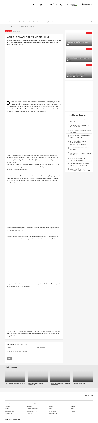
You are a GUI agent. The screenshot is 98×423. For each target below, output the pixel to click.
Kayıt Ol (7, 409)
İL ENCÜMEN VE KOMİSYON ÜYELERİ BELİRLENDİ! (79, 154)
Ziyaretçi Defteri (53, 413)
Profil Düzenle (52, 411)
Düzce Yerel (9, 31)
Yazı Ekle (29, 413)
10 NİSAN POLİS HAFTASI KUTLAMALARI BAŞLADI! (76, 159)
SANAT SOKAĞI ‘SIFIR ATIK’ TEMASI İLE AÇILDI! (79, 131)
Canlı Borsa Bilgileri (32, 404)
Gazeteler (7, 406)
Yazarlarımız (8, 413)
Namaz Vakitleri (9, 411)
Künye (50, 409)
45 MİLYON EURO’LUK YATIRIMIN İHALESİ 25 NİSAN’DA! (79, 136)
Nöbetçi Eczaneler (32, 411)
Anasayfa (7, 404)
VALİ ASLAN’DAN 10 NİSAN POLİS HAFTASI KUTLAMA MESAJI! (78, 164)
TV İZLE (26, 4)
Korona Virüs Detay (32, 409)
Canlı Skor (51, 404)
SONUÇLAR (44, 4)
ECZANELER (54, 4)
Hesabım (29, 406)
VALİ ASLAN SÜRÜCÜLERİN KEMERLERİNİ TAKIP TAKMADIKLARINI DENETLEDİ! (78, 142)
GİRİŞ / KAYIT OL (86, 4)
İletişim (51, 406)
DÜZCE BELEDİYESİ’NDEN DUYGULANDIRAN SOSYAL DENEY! (79, 170)
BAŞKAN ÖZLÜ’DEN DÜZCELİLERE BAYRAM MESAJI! (79, 126)
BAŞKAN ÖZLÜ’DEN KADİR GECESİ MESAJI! (79, 120)
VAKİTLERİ (64, 4)
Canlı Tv (73, 404)
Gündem (89, 33)
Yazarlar (73, 411)
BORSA (34, 4)
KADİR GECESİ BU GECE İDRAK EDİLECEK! (78, 148)
